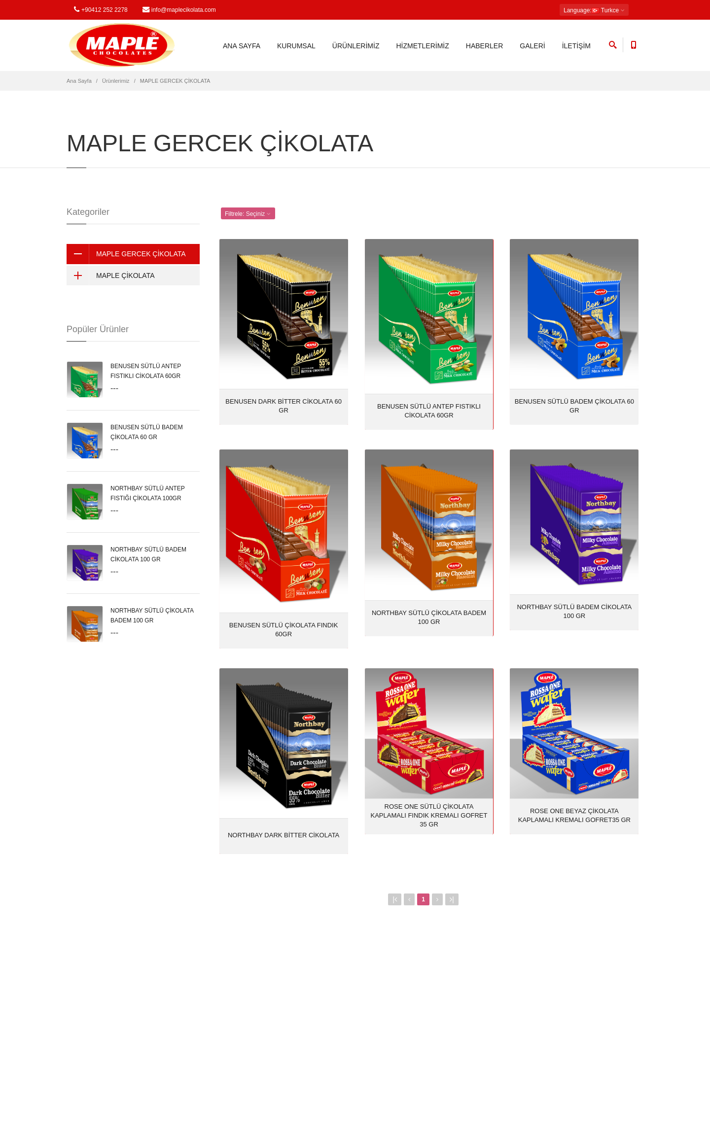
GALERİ (532, 46)
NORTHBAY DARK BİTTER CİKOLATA (283, 835)
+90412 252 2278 (101, 9)
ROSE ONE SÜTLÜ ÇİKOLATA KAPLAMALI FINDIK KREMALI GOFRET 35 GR (429, 815)
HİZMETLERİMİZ (422, 46)
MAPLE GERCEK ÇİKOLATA (126, 254)
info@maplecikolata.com (179, 9)
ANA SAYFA (241, 46)
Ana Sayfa (79, 81)
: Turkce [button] (594, 10)
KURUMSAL (296, 46)
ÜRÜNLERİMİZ (356, 46)
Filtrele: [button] (248, 213)
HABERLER (484, 46)
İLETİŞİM (576, 46)
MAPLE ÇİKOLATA (111, 275)
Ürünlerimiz (116, 81)
